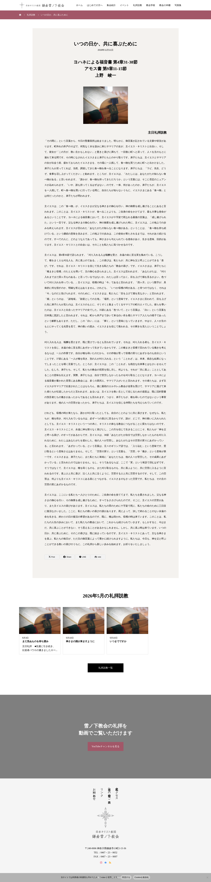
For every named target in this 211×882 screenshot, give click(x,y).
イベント (124, 5)
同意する (126, 877)
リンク (101, 790)
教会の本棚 (164, 5)
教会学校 (150, 5)
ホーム (79, 5)
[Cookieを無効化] (207, 877)
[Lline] (82, 557)
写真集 (178, 5)
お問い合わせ (94, 792)
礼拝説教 (137, 5)
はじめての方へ (95, 5)
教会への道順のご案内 (109, 792)
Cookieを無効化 (142, 877)
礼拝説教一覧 (105, 668)
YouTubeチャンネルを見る (105, 746)
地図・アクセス (116, 792)
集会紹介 (111, 5)
